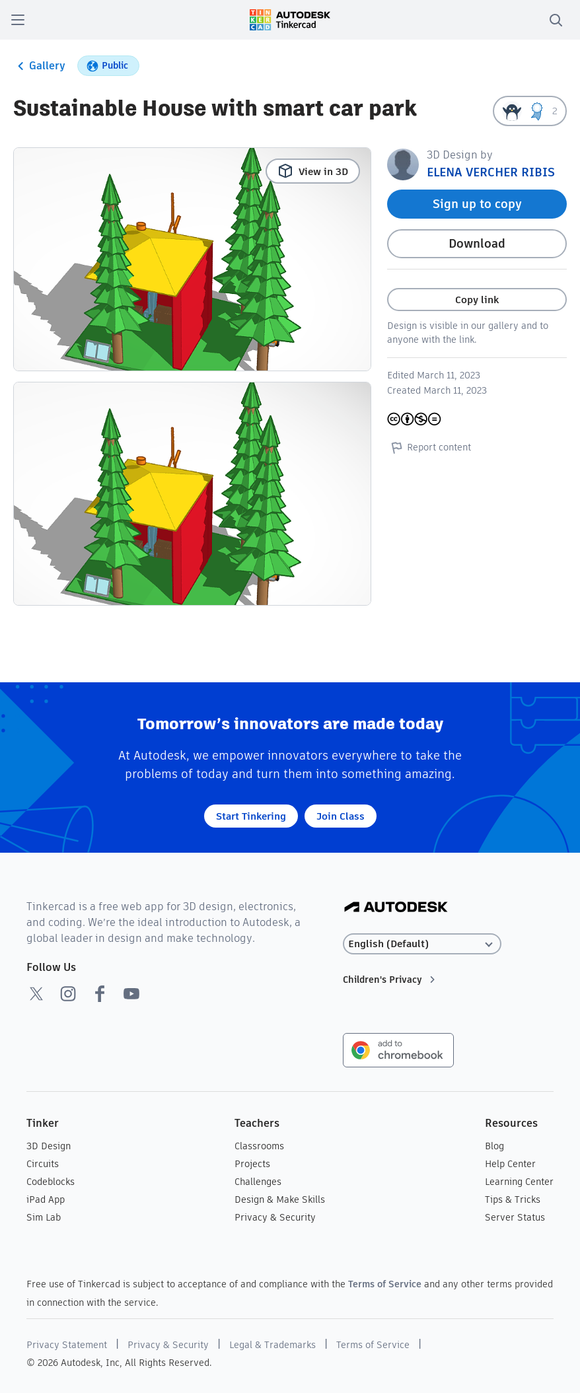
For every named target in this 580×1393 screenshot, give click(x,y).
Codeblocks (50, 1181)
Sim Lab (43, 1217)
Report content (429, 447)
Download (477, 243)
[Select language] (422, 944)
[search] (555, 20)
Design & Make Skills (280, 1199)
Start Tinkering (251, 816)
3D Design (48, 1146)
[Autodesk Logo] (396, 908)
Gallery (39, 66)
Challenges (258, 1181)
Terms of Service (384, 1284)
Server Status (515, 1217)
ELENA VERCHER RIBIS (491, 172)
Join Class (340, 816)
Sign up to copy (477, 204)
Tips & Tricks (512, 1199)
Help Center (510, 1163)
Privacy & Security (275, 1217)
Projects (252, 1163)
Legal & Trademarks (272, 1344)
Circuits (42, 1163)
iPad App (45, 1199)
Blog (494, 1146)
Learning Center (519, 1181)
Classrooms (259, 1146)
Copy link (477, 299)
